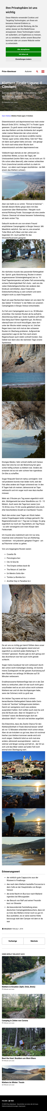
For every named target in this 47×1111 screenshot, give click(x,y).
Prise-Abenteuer (9, 71)
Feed (11, 1101)
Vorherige (13, 941)
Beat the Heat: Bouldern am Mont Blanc (19, 1058)
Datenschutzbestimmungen (10, 1106)
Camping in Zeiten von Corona (15, 1020)
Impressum (22, 1106)
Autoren (28, 71)
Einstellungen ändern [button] (23, 59)
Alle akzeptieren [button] (23, 49)
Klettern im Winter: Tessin (13, 1082)
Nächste (34, 941)
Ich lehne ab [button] (23, 54)
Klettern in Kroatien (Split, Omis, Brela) (18, 987)
